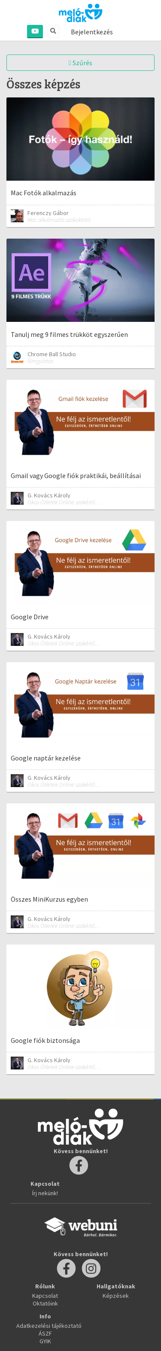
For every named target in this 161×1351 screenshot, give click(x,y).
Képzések (116, 1296)
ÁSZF (45, 1333)
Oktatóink (45, 1303)
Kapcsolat (45, 1296)
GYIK (45, 1341)
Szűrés (80, 62)
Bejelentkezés (92, 31)
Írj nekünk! (45, 1193)
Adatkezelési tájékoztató (49, 1326)
